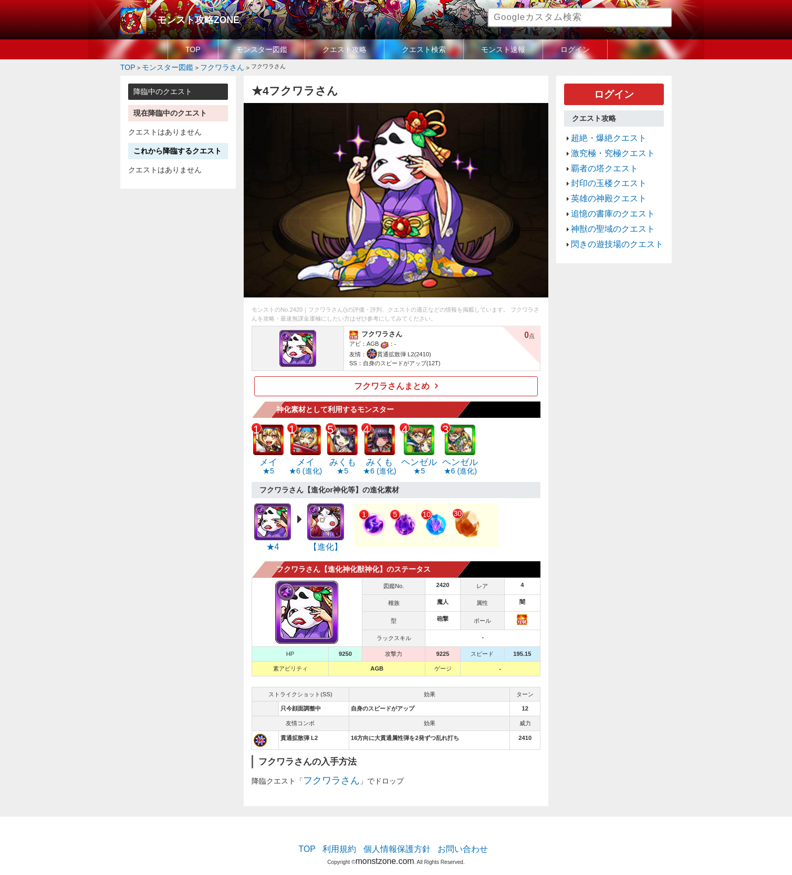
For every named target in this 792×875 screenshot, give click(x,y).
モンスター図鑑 (261, 49)
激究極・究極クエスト (605, 144)
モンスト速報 (503, 49)
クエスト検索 (424, 49)
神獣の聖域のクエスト (605, 206)
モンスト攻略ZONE (189, 18)
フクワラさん (325, 770)
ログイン (575, 49)
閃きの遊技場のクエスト (608, 219)
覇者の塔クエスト (598, 156)
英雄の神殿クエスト (601, 181)
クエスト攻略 (344, 49)
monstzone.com (384, 845)
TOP (193, 49)
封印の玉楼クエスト (601, 169)
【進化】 (325, 538)
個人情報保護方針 (397, 835)
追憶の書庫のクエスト (605, 194)
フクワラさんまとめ (392, 382)
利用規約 (348, 835)
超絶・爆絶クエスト (601, 131)
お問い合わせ (451, 835)
